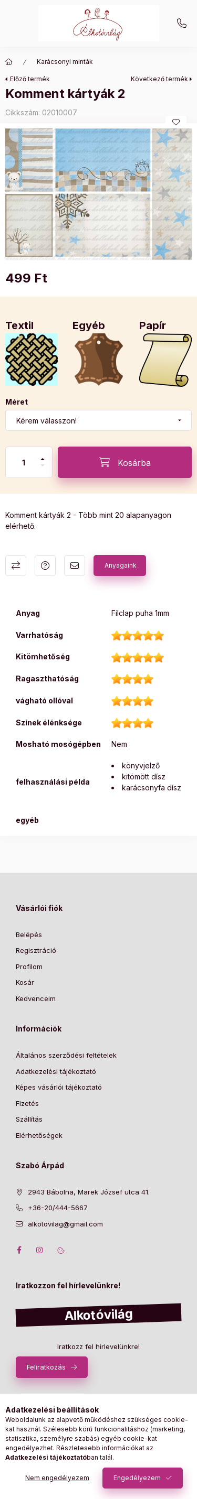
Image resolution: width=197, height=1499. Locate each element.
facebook (18, 1250)
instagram (39, 1250)
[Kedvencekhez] (175, 122)
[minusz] (42, 465)
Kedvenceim (36, 998)
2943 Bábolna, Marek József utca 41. (89, 1192)
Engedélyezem (137, 1478)
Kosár (25, 982)
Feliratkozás (46, 1367)
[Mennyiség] (24, 462)
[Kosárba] (125, 462)
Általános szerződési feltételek (66, 1055)
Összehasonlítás (15, 565)
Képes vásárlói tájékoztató (59, 1087)
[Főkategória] (9, 62)
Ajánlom (74, 565)
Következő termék (159, 79)
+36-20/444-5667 (182, 23)
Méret (16, 401)
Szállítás (29, 1119)
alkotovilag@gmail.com (65, 1224)
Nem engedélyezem (57, 1478)
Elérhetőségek (39, 1135)
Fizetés (27, 1103)
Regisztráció (36, 950)
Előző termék (30, 79)
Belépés (29, 934)
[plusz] (42, 459)
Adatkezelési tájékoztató (56, 1071)
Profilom (29, 966)
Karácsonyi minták (65, 62)
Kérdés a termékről (45, 565)
